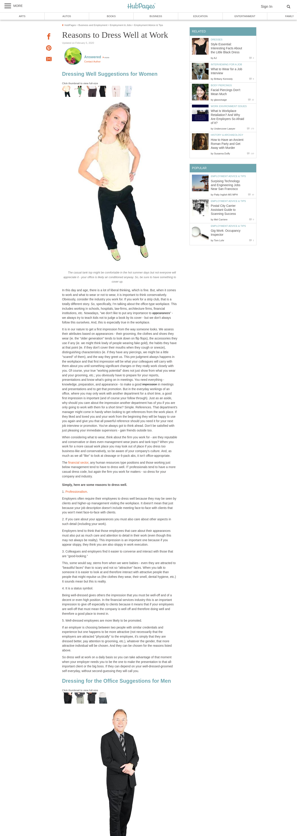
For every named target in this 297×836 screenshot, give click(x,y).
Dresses (217, 39)
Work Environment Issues (229, 106)
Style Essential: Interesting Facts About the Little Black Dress (226, 48)
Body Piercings (221, 85)
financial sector (78, 462)
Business (156, 16)
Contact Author (92, 61)
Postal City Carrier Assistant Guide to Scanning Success (223, 209)
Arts (22, 16)
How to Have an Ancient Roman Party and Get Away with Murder (227, 144)
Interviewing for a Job (226, 64)
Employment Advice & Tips (228, 176)
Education (200, 16)
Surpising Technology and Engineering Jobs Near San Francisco (225, 185)
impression (149, 384)
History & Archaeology (227, 135)
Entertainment (244, 16)
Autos (67, 16)
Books (111, 16)
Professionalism (76, 491)
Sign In (266, 6)
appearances (161, 313)
